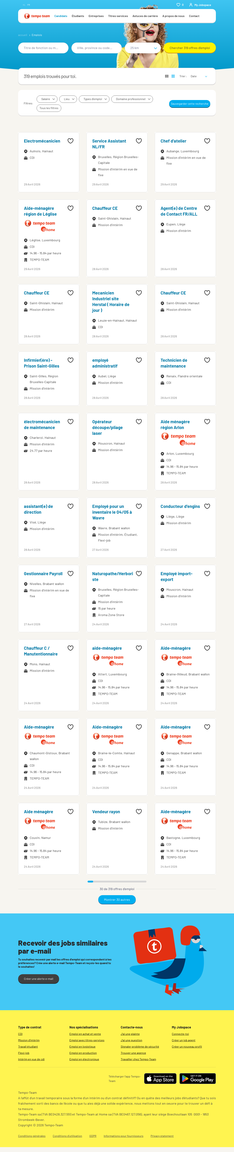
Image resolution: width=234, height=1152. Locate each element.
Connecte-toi (180, 1034)
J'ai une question (131, 1040)
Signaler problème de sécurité (140, 1046)
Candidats (60, 16)
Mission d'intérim (29, 1040)
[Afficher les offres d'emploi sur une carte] (173, 76)
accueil (22, 35)
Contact (194, 16)
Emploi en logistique (82, 1046)
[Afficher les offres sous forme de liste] (167, 76)
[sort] (198, 73)
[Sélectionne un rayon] (143, 48)
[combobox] (43, 48)
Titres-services (118, 16)
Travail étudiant (28, 1046)
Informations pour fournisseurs (123, 1136)
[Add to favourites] (70, 141)
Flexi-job (23, 1053)
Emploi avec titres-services (86, 1040)
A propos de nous (173, 16)
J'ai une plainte (130, 1034)
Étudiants (78, 16)
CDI (20, 1034)
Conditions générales (31, 1136)
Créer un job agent (183, 1040)
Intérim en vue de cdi (31, 1059)
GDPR (92, 1136)
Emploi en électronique (84, 1059)
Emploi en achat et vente (85, 1034)
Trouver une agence (133, 1053)
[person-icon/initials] (200, 5)
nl (24, 4)
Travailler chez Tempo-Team (138, 1059)
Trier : (183, 76)
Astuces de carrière (145, 16)
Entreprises (96, 16)
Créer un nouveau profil (187, 1046)
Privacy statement (162, 1136)
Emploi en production (83, 1053)
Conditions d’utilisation (67, 1136)
